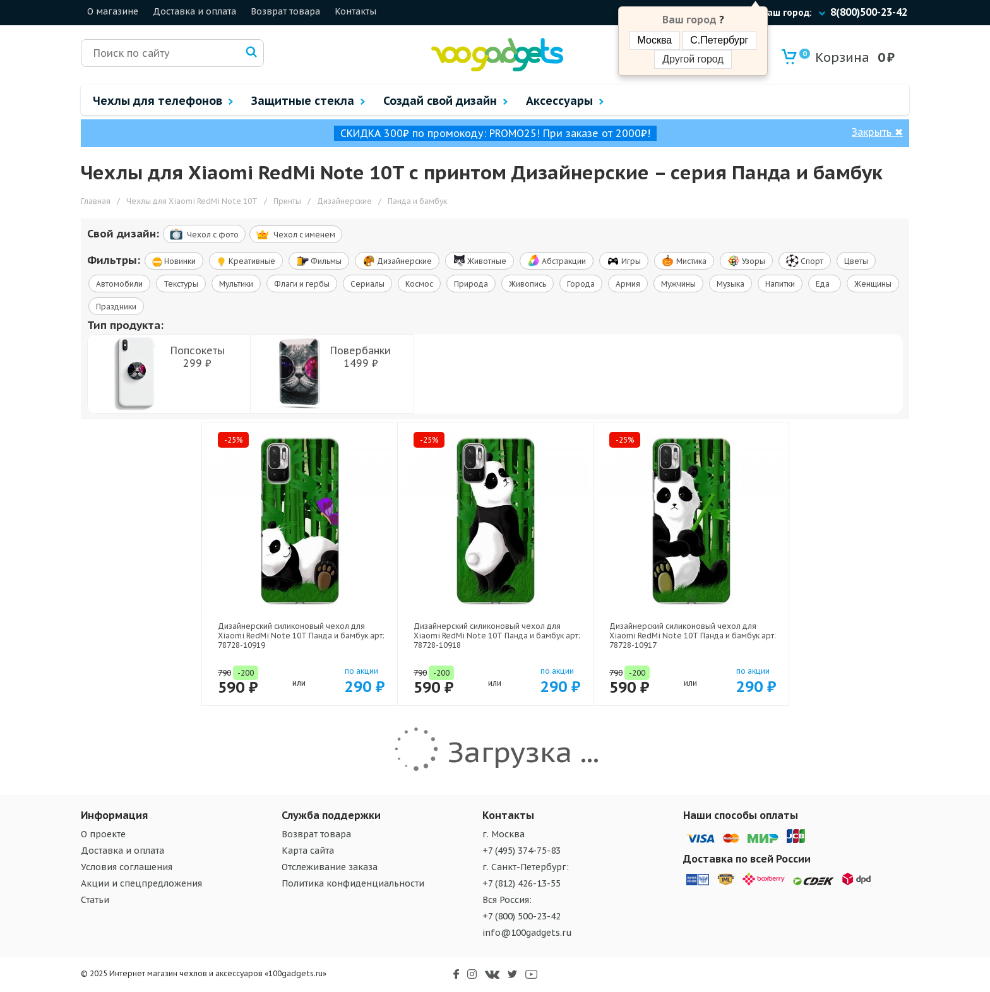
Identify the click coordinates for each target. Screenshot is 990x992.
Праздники (116, 306)
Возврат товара (285, 11)
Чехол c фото (204, 234)
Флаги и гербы (302, 284)
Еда (824, 284)
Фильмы (319, 260)
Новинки (174, 261)
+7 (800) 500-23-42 (521, 916)
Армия (628, 284)
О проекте (103, 834)
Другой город (692, 59)
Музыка (730, 284)
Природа (471, 284)
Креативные (246, 261)
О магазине (112, 11)
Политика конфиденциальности (353, 883)
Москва (655, 40)
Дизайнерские (397, 260)
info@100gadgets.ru (527, 932)
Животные (479, 260)
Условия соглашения (126, 867)
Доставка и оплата (194, 11)
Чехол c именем (295, 234)
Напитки (780, 284)
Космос (419, 284)
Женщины (873, 284)
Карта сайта (308, 850)
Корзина (834, 57)
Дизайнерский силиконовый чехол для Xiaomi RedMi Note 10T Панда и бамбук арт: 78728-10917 (692, 635)
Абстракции (556, 260)
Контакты (355, 11)
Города (581, 284)
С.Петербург (719, 40)
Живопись (527, 284)
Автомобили (119, 284)
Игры (624, 260)
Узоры (746, 260)
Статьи (95, 899)
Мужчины (678, 284)
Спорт (804, 260)
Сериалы (367, 284)
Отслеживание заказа (330, 867)
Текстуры (181, 284)
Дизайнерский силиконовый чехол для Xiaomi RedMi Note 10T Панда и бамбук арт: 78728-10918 (497, 635)
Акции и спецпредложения (141, 883)
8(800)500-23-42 (868, 12)
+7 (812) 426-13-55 (521, 883)
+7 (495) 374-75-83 (521, 850)
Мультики (236, 284)
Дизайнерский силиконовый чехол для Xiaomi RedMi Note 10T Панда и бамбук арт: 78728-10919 (301, 635)
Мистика (684, 260)
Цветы (856, 261)
